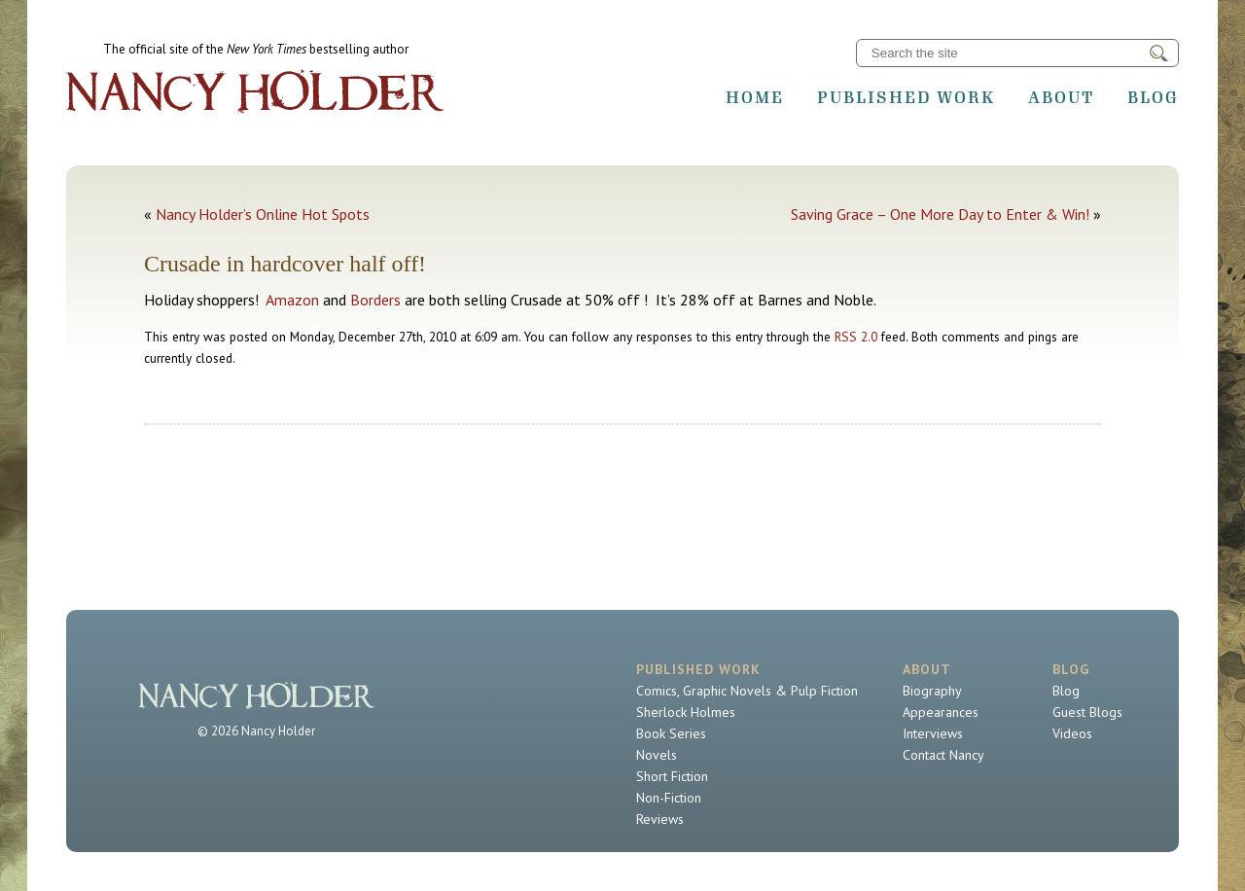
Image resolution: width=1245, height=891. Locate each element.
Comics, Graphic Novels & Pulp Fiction (747, 690)
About (1061, 97)
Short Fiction (672, 776)
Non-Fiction (668, 797)
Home (755, 97)
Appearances (940, 712)
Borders (375, 299)
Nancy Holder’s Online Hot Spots (263, 214)
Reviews (660, 819)
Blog (1153, 97)
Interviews (933, 733)
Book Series (671, 733)
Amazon (292, 299)
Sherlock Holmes (685, 712)
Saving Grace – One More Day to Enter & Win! (940, 214)
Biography (932, 690)
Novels (656, 755)
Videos (1072, 733)
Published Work (906, 97)
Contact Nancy (943, 755)
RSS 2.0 (856, 336)
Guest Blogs (1087, 712)
